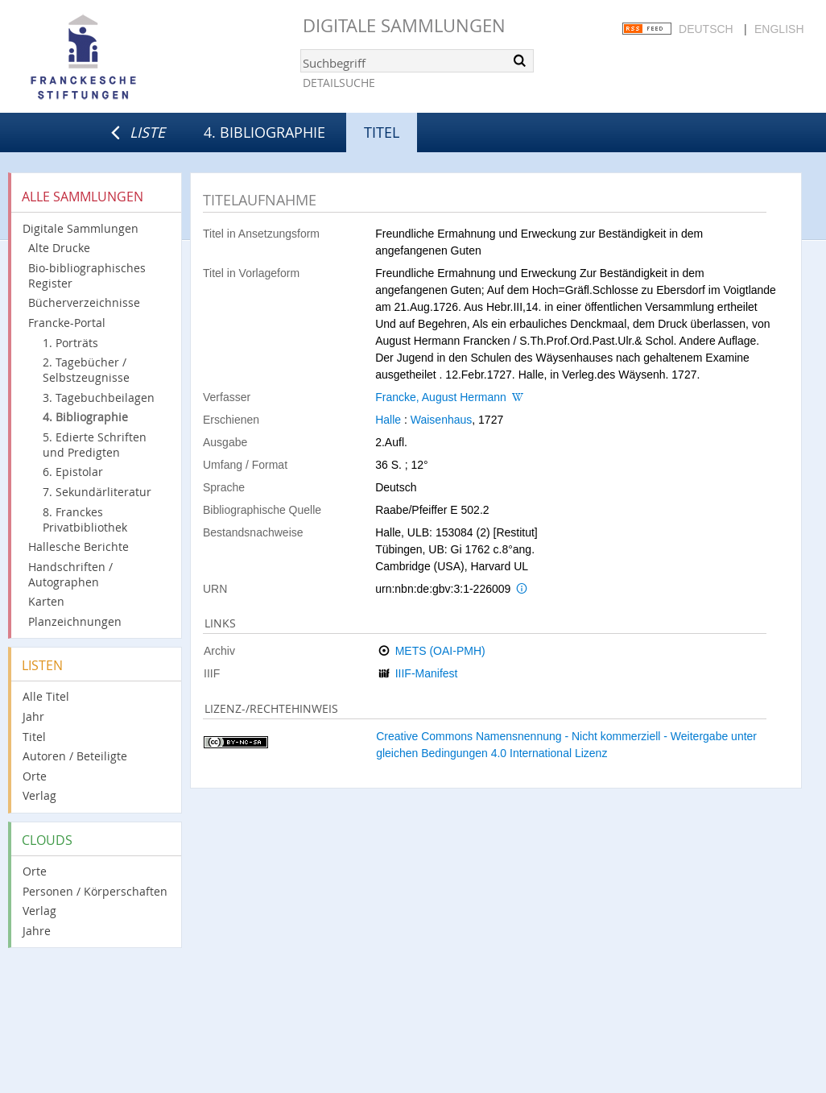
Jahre (37, 930)
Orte (35, 776)
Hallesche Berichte (78, 546)
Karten (46, 601)
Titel (34, 736)
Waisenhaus (442, 419)
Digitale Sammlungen (404, 25)
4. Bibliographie (264, 132)
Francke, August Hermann (440, 397)
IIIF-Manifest (426, 673)
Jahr (33, 716)
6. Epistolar (73, 471)
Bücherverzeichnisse (84, 302)
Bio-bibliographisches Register (87, 275)
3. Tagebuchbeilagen (99, 397)
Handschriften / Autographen (70, 574)
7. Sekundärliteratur (97, 491)
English (778, 29)
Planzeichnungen (75, 621)
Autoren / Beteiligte (75, 756)
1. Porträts (70, 342)
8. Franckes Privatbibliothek (85, 519)
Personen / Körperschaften (95, 891)
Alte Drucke (59, 247)
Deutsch (706, 29)
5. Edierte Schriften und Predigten (95, 444)
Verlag (39, 795)
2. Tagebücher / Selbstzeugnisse (86, 369)
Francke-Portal (66, 322)
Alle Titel (46, 696)
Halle (388, 419)
